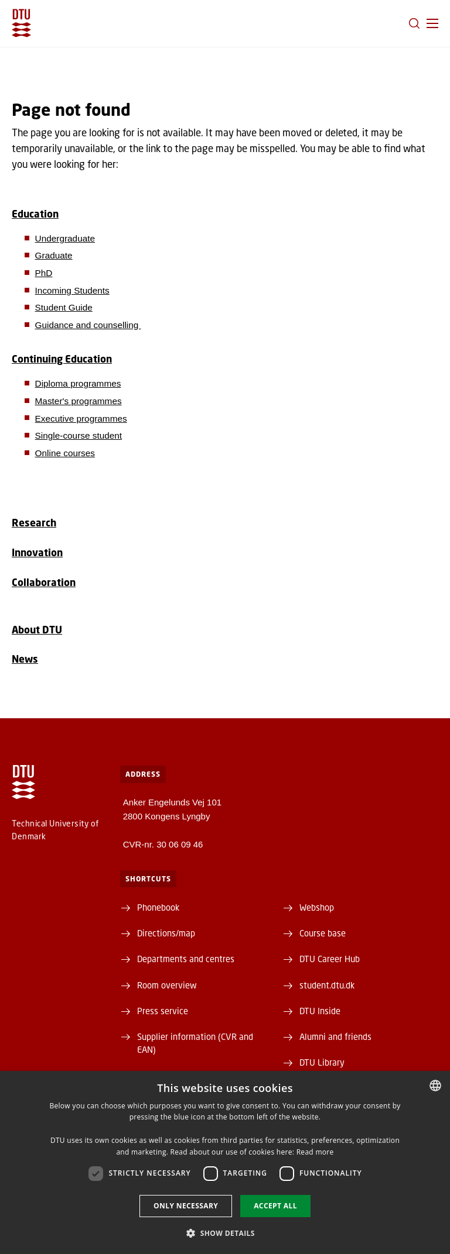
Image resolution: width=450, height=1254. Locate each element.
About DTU (37, 629)
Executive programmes (81, 418)
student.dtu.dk (326, 985)
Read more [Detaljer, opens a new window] (315, 1152)
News (25, 659)
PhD (44, 273)
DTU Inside (319, 1010)
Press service (162, 1010)
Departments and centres (185, 958)
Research (34, 522)
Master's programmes (78, 401)
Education (35, 214)
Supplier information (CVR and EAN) (195, 1043)
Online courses (65, 453)
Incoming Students (72, 290)
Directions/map (166, 933)
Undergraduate (65, 238)
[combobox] (435, 1085)
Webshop (316, 907)
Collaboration (44, 582)
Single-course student (78, 435)
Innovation (37, 552)
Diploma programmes (78, 383)
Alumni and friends (335, 1036)
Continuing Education (62, 359)
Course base (322, 933)
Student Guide (64, 307)
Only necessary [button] (186, 1206)
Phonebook (158, 907)
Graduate (54, 255)
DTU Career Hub (329, 958)
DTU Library (322, 1062)
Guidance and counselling (88, 325)
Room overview (167, 985)
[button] (432, 23)
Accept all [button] (275, 1206)
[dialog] (225, 1162)
